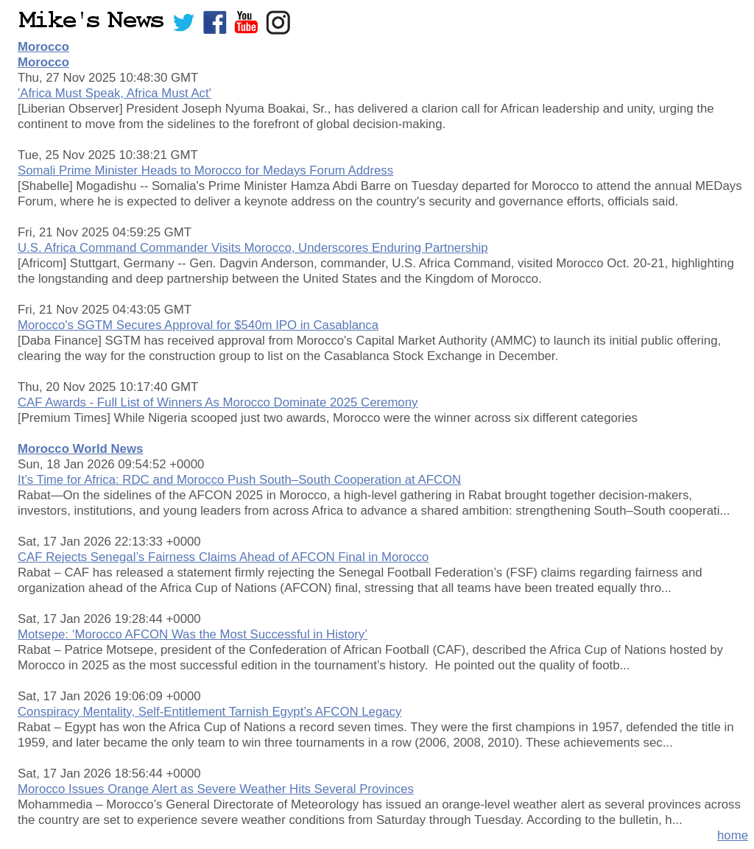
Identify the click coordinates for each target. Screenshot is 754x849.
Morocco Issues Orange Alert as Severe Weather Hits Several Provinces (216, 789)
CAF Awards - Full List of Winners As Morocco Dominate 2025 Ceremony (217, 402)
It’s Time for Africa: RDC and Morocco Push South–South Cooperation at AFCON (239, 480)
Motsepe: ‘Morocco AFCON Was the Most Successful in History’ (192, 634)
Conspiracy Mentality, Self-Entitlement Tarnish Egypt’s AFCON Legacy (209, 712)
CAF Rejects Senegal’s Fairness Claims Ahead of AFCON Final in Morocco (223, 557)
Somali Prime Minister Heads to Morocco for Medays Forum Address (205, 170)
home (732, 835)
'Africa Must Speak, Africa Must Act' (114, 93)
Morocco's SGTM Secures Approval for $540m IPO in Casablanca (198, 325)
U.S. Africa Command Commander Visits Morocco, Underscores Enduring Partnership (253, 248)
